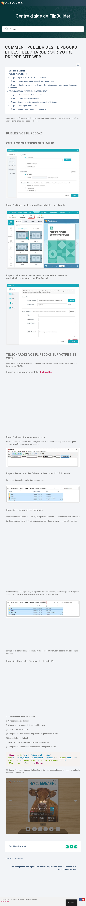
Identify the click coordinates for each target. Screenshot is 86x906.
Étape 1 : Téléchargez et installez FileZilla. (26, 95)
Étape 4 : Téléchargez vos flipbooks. (24, 106)
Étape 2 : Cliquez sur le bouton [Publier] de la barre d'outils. (32, 81)
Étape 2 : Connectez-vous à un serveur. (25, 98)
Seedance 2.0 (5, 901)
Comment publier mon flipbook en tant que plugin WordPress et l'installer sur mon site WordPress (45, 868)
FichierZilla (46, 372)
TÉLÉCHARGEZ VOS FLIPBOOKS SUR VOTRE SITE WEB (28, 91)
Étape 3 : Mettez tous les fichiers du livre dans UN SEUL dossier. (34, 102)
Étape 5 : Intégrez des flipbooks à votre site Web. (29, 109)
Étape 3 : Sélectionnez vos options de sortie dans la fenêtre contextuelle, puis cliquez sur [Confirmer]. (42, 86)
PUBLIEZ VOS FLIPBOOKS (18, 74)
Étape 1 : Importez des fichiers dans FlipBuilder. (28, 78)
